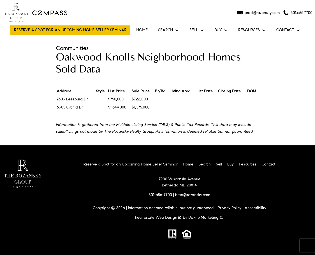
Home (142, 30)
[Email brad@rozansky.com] (258, 13)
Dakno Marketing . (205, 217)
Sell (219, 164)
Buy (230, 164)
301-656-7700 (160, 194)
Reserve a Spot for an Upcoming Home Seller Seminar (70, 30)
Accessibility (255, 207)
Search (205, 164)
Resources (247, 164)
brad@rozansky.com (192, 194)
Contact (268, 164)
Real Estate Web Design (158, 217)
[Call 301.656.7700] (297, 13)
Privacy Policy (230, 207)
